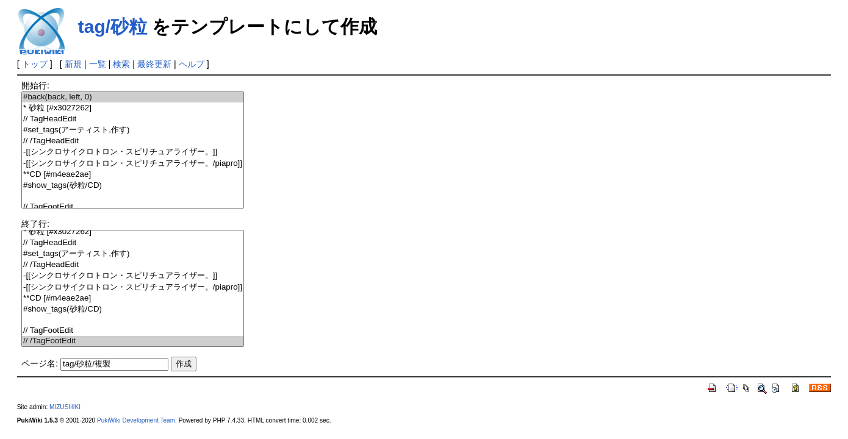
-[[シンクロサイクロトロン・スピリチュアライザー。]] (132, 152)
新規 (73, 64)
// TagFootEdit (132, 207)
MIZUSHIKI (65, 407)
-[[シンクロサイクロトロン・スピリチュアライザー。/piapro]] (132, 164)
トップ (35, 64)
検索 (121, 64)
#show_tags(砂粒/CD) (132, 185)
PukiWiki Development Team (136, 420)
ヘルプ (191, 64)
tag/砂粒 (112, 26)
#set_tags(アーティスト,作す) (132, 130)
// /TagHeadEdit (132, 141)
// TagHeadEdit (132, 119)
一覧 (97, 64)
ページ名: (39, 363)
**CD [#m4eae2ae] (132, 175)
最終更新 (154, 64)
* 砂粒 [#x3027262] (132, 108)
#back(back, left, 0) (132, 97)
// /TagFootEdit (132, 341)
